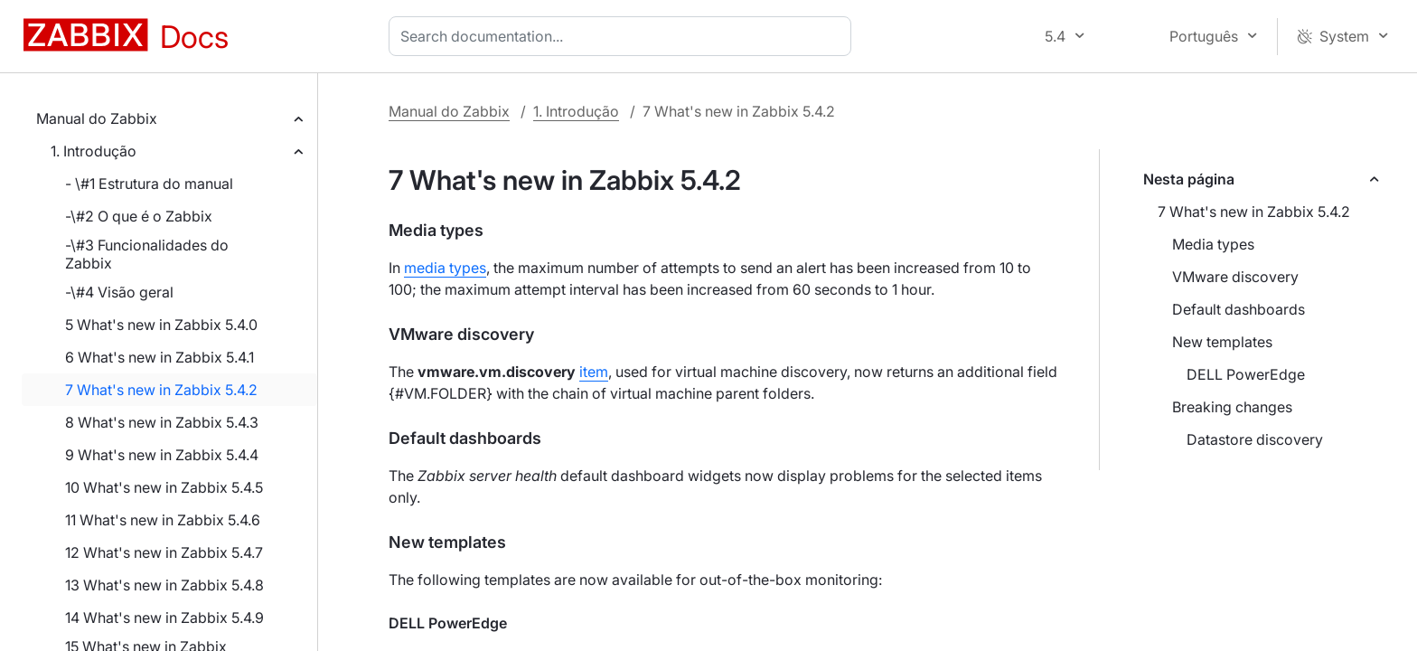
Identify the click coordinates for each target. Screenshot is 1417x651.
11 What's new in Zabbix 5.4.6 (162, 520)
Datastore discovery (1255, 439)
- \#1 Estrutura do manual (149, 184)
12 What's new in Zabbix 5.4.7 (164, 552)
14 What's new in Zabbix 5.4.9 (164, 618)
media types (445, 268)
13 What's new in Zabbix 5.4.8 (164, 585)
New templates (1222, 342)
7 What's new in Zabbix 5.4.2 (161, 390)
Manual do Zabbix (96, 118)
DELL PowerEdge (1246, 374)
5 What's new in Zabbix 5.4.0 (161, 325)
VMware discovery (1235, 277)
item (593, 372)
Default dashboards (1238, 309)
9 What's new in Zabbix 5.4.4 (161, 455)
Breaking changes (1232, 407)
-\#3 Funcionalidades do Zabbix (147, 254)
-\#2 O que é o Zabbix (138, 216)
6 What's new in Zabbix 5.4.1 (159, 357)
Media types (1213, 244)
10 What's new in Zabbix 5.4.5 (164, 487)
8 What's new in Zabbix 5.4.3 (161, 422)
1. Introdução (93, 151)
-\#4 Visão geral (119, 292)
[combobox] (624, 36)
